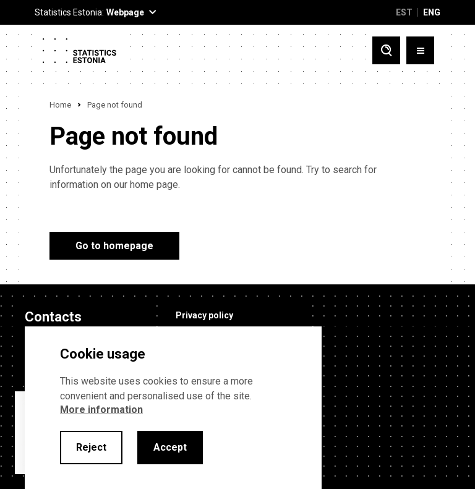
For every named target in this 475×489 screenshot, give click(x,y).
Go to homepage (114, 246)
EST (404, 12)
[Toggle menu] (420, 50)
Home (60, 104)
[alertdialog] (173, 407)
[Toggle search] (386, 50)
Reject (91, 447)
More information (101, 409)
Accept (170, 447)
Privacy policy (204, 315)
